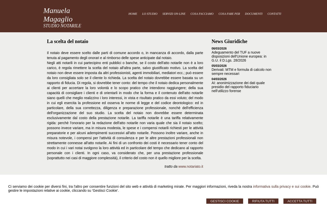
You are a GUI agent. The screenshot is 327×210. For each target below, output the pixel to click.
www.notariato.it (191, 166)
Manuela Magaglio (58, 14)
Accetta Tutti (299, 201)
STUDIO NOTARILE (62, 25)
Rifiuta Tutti (263, 201)
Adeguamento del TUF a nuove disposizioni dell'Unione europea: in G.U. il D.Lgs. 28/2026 (239, 56)
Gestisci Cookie (224, 201)
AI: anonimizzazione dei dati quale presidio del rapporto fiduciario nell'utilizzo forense (238, 87)
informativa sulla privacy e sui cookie (281, 186)
